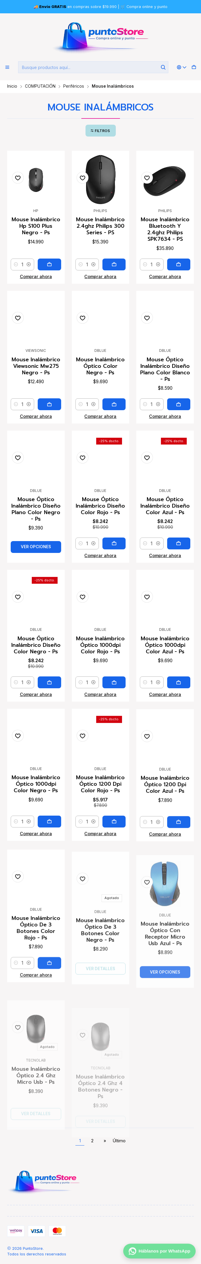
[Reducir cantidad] (16, 264)
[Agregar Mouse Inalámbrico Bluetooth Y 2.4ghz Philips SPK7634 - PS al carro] (178, 264)
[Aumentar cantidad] (29, 264)
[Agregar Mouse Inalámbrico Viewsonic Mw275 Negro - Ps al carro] (49, 432)
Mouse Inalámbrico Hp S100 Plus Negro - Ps (36, 226)
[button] (101, 131)
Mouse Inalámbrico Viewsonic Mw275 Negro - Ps (36, 394)
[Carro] (193, 67)
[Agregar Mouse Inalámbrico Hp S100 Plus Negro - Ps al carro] (49, 264)
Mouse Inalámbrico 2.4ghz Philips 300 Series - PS (100, 226)
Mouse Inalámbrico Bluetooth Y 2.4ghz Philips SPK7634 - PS (165, 229)
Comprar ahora (36, 276)
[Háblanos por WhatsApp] (159, 1251)
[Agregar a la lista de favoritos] (18, 178)
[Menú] (7, 67)
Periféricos (73, 86)
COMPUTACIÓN (40, 86)
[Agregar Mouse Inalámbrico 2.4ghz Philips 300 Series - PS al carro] (114, 264)
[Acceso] (181, 67)
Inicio (12, 86)
